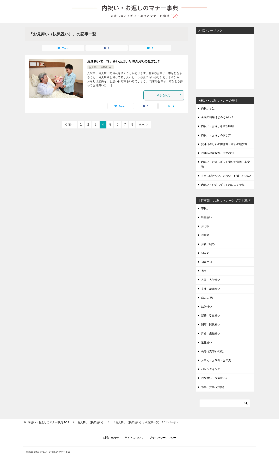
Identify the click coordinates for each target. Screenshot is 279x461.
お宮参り (206, 235)
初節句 (205, 253)
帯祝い (205, 208)
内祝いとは (208, 108)
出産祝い (206, 217)
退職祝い (206, 342)
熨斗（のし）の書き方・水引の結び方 (224, 144)
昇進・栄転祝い (210, 333)
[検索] (225, 403)
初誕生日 (206, 261)
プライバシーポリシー (163, 437)
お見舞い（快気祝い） (100, 67)
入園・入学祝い (210, 279)
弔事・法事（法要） (213, 387)
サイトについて (134, 437)
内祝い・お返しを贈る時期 (217, 126)
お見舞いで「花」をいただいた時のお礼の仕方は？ (123, 61)
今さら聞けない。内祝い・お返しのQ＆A (226, 175)
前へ (71, 124)
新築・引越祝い (210, 315)
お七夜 (205, 226)
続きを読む (169, 95)
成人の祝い (208, 297)
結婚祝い (206, 306)
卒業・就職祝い (210, 288)
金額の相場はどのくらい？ (217, 117)
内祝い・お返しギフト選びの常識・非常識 (225, 164)
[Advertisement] (225, 61)
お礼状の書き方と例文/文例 (217, 153)
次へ (142, 124)
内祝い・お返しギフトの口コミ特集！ (224, 184)
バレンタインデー (212, 369)
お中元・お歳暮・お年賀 (216, 360)
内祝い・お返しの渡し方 (216, 135)
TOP (48, 422)
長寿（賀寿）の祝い (213, 351)
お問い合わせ (110, 437)
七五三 (205, 270)
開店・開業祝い (210, 324)
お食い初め (208, 244)
